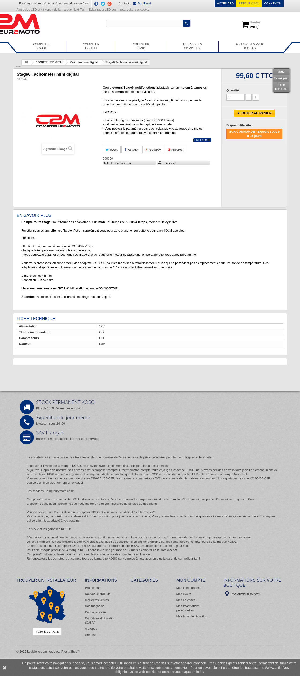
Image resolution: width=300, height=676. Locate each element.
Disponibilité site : (239, 125)
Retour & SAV (249, 3)
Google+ (153, 149)
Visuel (281, 71)
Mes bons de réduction (191, 616)
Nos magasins (94, 606)
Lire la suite (202, 140)
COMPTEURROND (141, 46)
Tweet (112, 149)
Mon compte (191, 580)
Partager (131, 149)
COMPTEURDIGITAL (41, 46)
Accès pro (225, 3)
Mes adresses (185, 600)
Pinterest (175, 149)
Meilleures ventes (97, 600)
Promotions (93, 588)
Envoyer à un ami (121, 163)
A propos (91, 628)
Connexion (272, 3)
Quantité (232, 90)
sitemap (90, 634)
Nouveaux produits (97, 594)
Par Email (142, 3)
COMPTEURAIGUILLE (91, 46)
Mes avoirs (183, 594)
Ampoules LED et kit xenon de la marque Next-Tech (51, 9)
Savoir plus (281, 78)
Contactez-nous (95, 612)
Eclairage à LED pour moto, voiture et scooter (120, 9)
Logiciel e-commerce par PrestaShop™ (53, 651)
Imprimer (170, 163)
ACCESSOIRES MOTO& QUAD (250, 46)
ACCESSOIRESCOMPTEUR (192, 46)
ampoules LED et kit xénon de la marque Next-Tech (213, 474)
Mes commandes (188, 588)
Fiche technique (281, 86)
